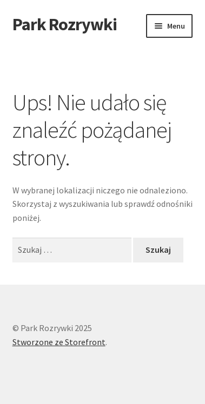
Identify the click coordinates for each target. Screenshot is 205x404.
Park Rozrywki (64, 24)
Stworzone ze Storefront (58, 341)
